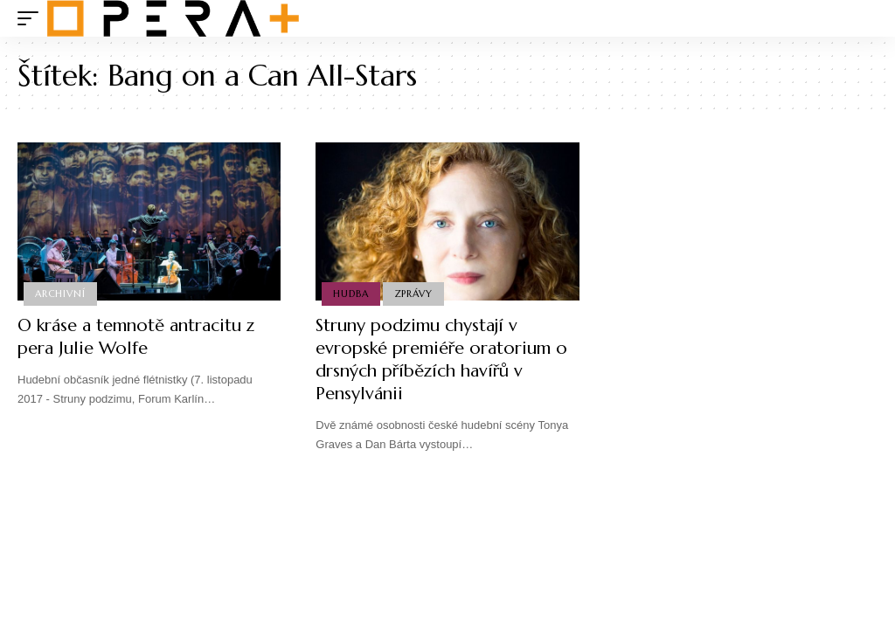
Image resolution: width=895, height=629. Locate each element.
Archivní (60, 293)
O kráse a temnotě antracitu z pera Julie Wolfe (135, 336)
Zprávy (413, 293)
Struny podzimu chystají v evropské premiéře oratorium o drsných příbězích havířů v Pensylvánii (441, 359)
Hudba (350, 293)
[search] (864, 18)
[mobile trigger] (32, 18)
